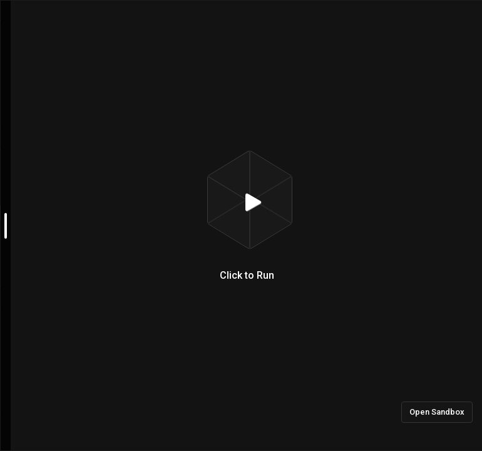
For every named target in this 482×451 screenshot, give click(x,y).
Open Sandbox (436, 412)
